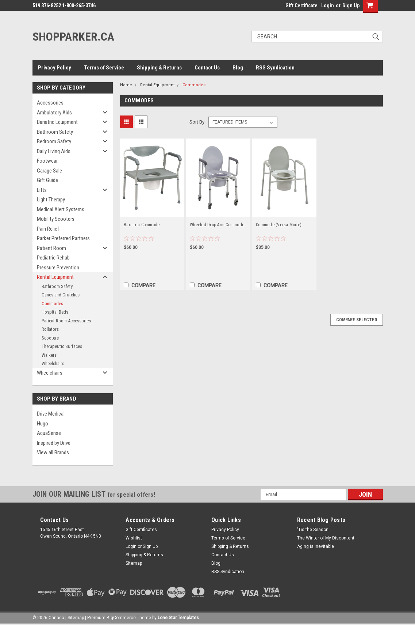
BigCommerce (121, 617)
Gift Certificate (301, 5)
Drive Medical (51, 413)
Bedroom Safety (54, 141)
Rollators (50, 329)
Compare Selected (356, 319)
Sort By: (197, 122)
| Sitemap (74, 617)
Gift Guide (47, 180)
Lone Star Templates (178, 617)
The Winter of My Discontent (325, 538)
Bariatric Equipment (57, 122)
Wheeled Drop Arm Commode (217, 224)
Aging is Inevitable (315, 546)
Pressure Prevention (58, 267)
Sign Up (351, 5)
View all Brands (53, 452)
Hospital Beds (55, 312)
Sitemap (134, 563)
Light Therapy (51, 199)
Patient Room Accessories (66, 320)
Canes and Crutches (61, 295)
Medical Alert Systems (60, 209)
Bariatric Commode (142, 224)
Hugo (42, 423)
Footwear (47, 161)
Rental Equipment (55, 277)
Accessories (50, 102)
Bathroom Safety (55, 132)
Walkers (49, 355)
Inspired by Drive (53, 443)
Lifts (42, 190)
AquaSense (49, 433)
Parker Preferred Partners (63, 238)
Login (327, 5)
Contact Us (207, 67)
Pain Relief (48, 229)
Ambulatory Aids (54, 112)
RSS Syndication (275, 67)
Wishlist (134, 538)
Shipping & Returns (159, 67)
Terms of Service (104, 67)
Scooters (50, 338)
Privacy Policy (54, 67)
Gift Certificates (141, 529)
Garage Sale (49, 170)
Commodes (52, 303)
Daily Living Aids (53, 151)
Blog (238, 67)
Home (126, 85)
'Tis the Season (312, 529)
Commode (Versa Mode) (278, 224)
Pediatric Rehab (53, 257)
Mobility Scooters (55, 219)
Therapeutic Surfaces (62, 346)
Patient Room (51, 248)
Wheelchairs (53, 363)
